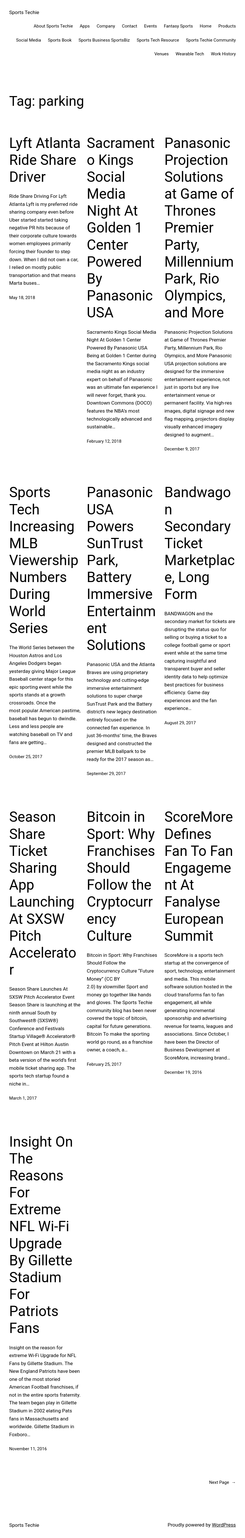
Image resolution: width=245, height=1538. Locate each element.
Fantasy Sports (178, 26)
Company (106, 26)
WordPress (224, 1525)
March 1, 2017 (23, 1098)
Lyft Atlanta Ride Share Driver (45, 160)
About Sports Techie (53, 26)
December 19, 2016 (183, 1072)
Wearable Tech (190, 53)
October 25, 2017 (25, 756)
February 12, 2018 (104, 441)
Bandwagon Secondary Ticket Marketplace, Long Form (199, 543)
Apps (85, 26)
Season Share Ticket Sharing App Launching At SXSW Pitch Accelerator (42, 893)
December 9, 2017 (181, 449)
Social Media (28, 40)
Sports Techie (24, 12)
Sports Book (60, 40)
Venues (161, 53)
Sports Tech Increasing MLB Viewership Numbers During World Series (44, 560)
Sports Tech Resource (158, 40)
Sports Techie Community (211, 40)
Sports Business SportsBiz (104, 40)
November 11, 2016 (28, 1448)
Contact (129, 26)
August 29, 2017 (180, 722)
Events (150, 26)
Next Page (222, 1482)
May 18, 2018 (22, 297)
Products (227, 26)
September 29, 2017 (106, 773)
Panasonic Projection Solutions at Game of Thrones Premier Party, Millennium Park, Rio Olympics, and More (199, 228)
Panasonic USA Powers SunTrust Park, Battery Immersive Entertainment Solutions (121, 568)
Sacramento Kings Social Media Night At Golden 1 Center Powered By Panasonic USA (121, 228)
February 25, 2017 (104, 1064)
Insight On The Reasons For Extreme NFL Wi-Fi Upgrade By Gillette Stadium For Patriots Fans (41, 1235)
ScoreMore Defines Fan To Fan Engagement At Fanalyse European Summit (198, 876)
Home (205, 26)
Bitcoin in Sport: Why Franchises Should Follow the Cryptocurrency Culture (121, 876)
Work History (223, 53)
